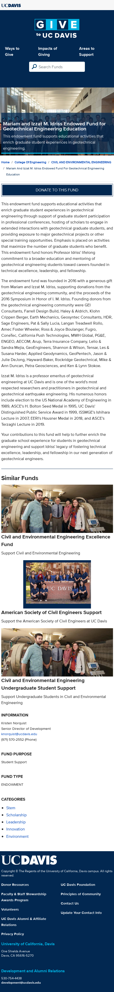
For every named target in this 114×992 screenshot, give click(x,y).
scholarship (16, 815)
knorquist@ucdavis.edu (19, 733)
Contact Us (70, 903)
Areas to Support (86, 51)
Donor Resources (15, 884)
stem (10, 808)
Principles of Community (81, 893)
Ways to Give (12, 51)
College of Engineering (30, 162)
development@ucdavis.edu (21, 982)
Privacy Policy (12, 933)
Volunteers (10, 909)
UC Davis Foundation (78, 884)
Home (5, 162)
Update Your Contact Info (81, 912)
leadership (16, 822)
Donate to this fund (57, 190)
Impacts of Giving (47, 51)
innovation (15, 829)
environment (17, 836)
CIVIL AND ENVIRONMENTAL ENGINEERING (81, 162)
